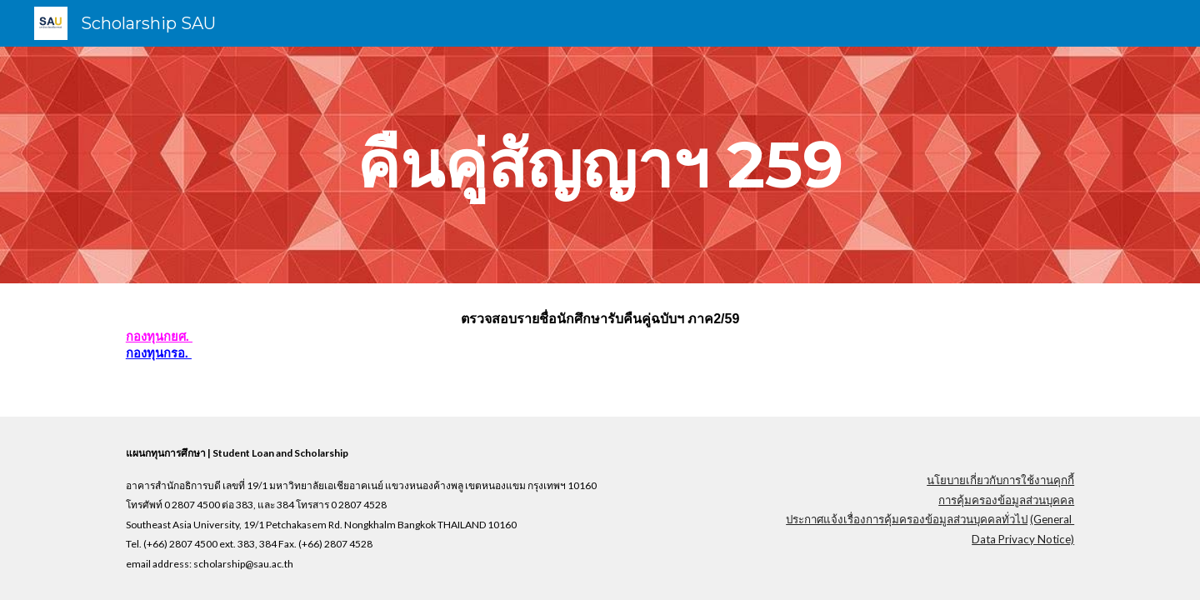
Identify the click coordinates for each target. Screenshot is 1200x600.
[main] (600, 165)
